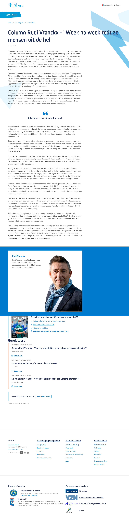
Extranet (97, 458)
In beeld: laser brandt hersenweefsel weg (49, 321)
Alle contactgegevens (15, 449)
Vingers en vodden (40, 328)
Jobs (67, 461)
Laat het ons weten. (43, 396)
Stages (96, 451)
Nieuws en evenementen (74, 454)
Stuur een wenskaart (44, 458)
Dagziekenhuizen (43, 448)
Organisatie (69, 448)
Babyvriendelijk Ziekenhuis (29, 495)
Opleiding (97, 448)
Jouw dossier (108, 5)
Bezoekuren (41, 454)
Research (97, 454)
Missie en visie (71, 451)
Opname (40, 451)
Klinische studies (100, 444)
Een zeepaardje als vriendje (43, 324)
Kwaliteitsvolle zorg (72, 444)
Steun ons (69, 458)
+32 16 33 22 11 (13, 444)
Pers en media (99, 464)
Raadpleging (41, 444)
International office (100, 461)
